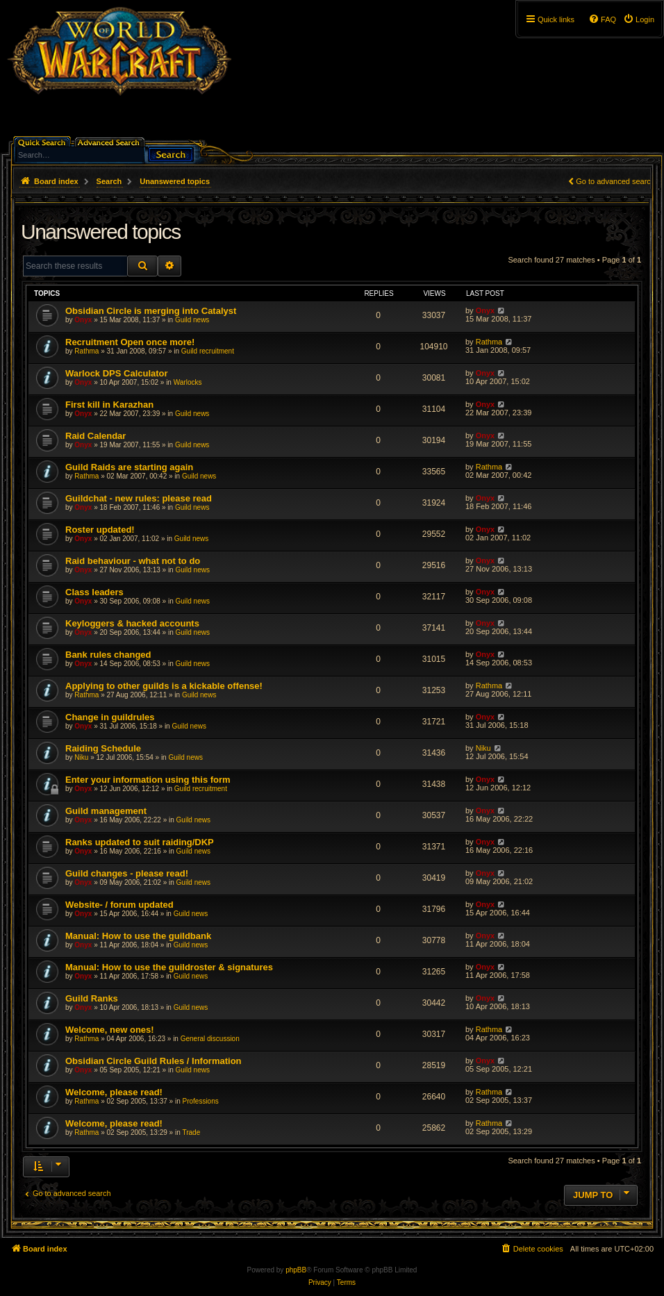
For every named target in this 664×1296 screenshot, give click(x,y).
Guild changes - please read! (126, 873)
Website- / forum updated (119, 904)
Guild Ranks (91, 998)
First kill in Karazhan (109, 404)
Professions (200, 1101)
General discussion (210, 1038)
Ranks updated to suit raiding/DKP (139, 842)
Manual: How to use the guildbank (138, 936)
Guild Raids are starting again (129, 467)
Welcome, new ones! (109, 1029)
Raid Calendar (95, 436)
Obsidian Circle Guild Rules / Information (153, 1061)
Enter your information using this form (148, 779)
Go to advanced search (615, 181)
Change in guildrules (110, 717)
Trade (191, 1132)
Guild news (192, 320)
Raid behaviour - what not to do (132, 561)
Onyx (83, 320)
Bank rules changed (108, 654)
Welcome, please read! (114, 1092)
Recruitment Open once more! (129, 342)
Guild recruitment (207, 351)
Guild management (106, 811)
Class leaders (94, 592)
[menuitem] (638, 19)
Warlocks (188, 382)
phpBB (295, 1270)
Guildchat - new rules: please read (138, 498)
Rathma (86, 351)
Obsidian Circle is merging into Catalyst (150, 311)
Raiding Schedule (103, 748)
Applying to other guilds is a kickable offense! (164, 686)
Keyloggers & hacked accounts (132, 623)
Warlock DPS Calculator (116, 373)
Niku (81, 757)
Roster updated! (100, 529)
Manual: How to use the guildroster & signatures (169, 967)
